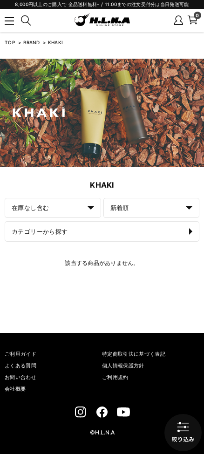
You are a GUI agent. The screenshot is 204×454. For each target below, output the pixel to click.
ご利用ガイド (20, 354)
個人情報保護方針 (123, 365)
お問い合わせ (20, 377)
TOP (10, 42)
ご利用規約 (115, 377)
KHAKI (55, 42)
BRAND (32, 42)
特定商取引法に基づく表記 (133, 354)
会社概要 (15, 389)
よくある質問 (20, 365)
